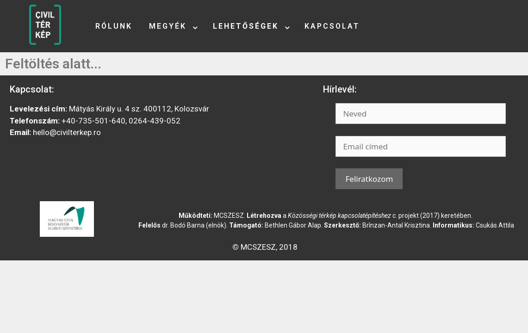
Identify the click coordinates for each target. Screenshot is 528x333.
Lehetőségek (246, 26)
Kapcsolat (332, 26)
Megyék (167, 26)
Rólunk (113, 26)
